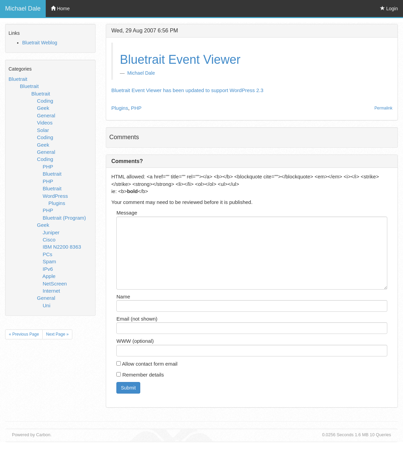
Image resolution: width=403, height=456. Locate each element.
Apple (48, 276)
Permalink (383, 108)
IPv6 (48, 269)
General (46, 115)
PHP (48, 167)
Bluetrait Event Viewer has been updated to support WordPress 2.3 (187, 90)
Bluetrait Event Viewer (180, 60)
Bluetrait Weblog (39, 42)
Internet (51, 291)
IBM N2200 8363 (62, 247)
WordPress (55, 196)
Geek (43, 108)
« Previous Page (24, 334)
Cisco (49, 239)
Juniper (51, 232)
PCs (47, 254)
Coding (45, 101)
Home (60, 8)
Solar (43, 130)
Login (389, 8)
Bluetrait (18, 79)
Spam (49, 261)
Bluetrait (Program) (64, 218)
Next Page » (57, 334)
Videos (45, 123)
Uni (47, 305)
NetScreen (55, 283)
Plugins (56, 203)
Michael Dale (23, 8)
